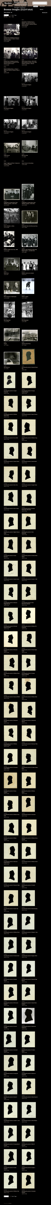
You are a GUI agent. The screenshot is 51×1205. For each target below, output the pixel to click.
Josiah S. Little (17, 1120)
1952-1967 (14, 203)
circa (8, 486)
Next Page (14, 15)
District (14, 38)
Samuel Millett (17, 696)
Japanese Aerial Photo (26, 343)
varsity (26, 273)
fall (29, 163)
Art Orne (30, 62)
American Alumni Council (9, 63)
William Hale (16, 1191)
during (15, 61)
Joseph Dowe (34, 485)
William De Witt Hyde (32, 249)
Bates (13, 226)
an (4, 164)
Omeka (10, 1203)
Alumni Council (25, 61)
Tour (32, 21)
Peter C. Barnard (30, 63)
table (25, 21)
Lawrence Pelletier (12, 70)
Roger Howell (24, 250)
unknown (34, 814)
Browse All (44, 12)
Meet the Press (25, 155)
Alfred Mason (34, 1120)
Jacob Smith (34, 461)
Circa (8, 393)
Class (16, 69)
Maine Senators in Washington (10, 296)
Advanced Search (42, 8)
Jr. (14, 69)
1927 (5, 70)
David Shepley (34, 908)
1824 (23, 745)
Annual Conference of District (10, 62)
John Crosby (16, 508)
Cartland (23, 63)
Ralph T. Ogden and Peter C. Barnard (11, 163)
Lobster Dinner (7, 155)
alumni (6, 164)
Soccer (5, 226)
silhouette (25, 367)
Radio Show (6, 273)
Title (10, 16)
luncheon (16, 37)
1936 (5, 71)
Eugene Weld (34, 955)
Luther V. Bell (34, 579)
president (10, 203)
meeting (9, 164)
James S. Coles (25, 249)
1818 (5, 393)
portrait (29, 367)
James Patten (16, 461)
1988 (17, 249)
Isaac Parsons (34, 414)
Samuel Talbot (17, 885)
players (32, 273)
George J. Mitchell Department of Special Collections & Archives (20, 3)
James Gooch (16, 579)
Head (23, 21)
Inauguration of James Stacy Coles (11, 202)
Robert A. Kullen (25, 296)
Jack (35, 62)
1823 (23, 393)
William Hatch (35, 861)
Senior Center (8, 38)
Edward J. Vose (35, 932)
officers (26, 25)
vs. (11, 226)
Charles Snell (16, 955)
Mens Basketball (7, 320)
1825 (23, 910)
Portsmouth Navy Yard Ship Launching (29, 226)
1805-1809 (24, 369)
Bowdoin (6, 203)
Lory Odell (16, 437)
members (9, 40)
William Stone (17, 932)
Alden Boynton (35, 1097)
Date (13, 16)
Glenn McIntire (25, 62)
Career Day (13, 249)
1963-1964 (34, 61)
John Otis (16, 485)
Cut (22, 367)
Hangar (5, 343)
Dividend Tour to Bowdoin (9, 37)
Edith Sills (33, 250)
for (11, 38)
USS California (7, 367)
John (33, 62)
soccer (29, 273)
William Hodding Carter (8, 69)
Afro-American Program (26, 84)
